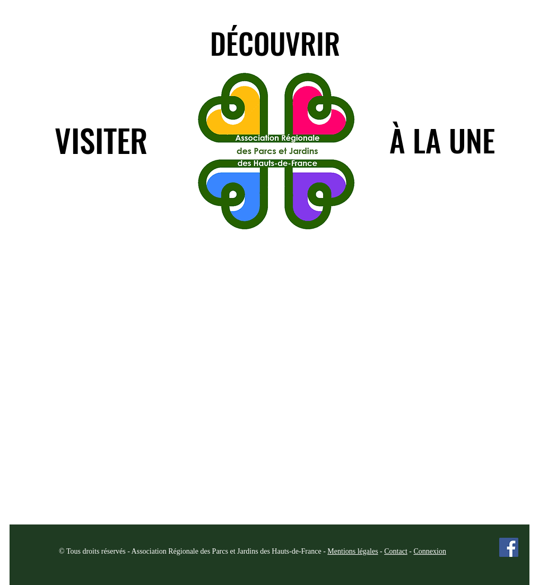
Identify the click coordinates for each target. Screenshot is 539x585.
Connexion (429, 551)
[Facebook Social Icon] (508, 547)
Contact (395, 551)
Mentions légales (352, 551)
